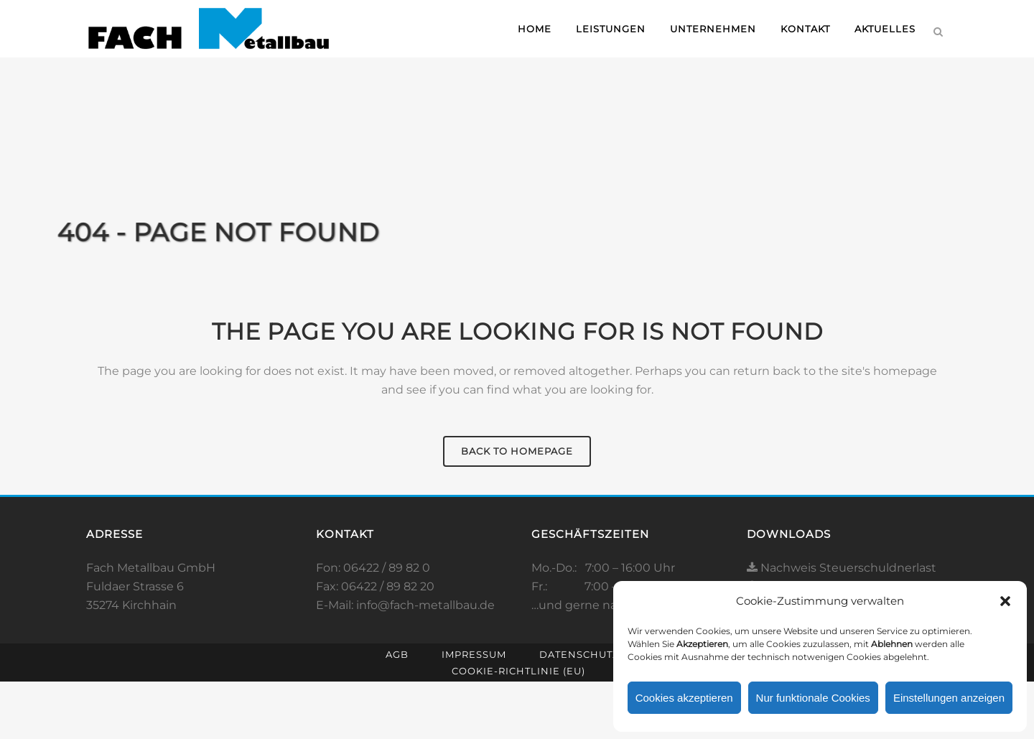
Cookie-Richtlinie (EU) (518, 671)
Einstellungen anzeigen (949, 698)
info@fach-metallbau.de (425, 605)
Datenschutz (579, 654)
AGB (397, 654)
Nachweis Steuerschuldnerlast (841, 568)
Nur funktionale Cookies (813, 698)
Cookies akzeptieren (684, 698)
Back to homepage (517, 451)
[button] (1005, 601)
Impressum (474, 654)
